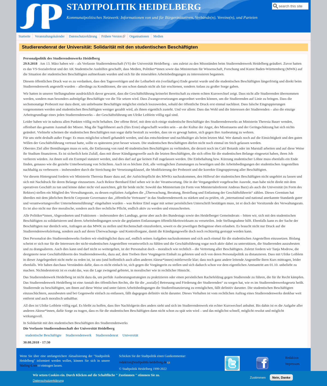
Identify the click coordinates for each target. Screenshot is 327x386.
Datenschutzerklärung (83, 36)
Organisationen (139, 36)
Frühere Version (113, 36)
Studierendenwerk (79, 335)
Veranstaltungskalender (50, 36)
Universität (130, 335)
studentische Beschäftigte (43, 335)
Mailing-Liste (30, 365)
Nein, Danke (281, 378)
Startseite (25, 36)
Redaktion (292, 358)
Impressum (292, 364)
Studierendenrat (107, 335)
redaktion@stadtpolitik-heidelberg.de (144, 362)
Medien (158, 36)
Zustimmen (258, 378)
